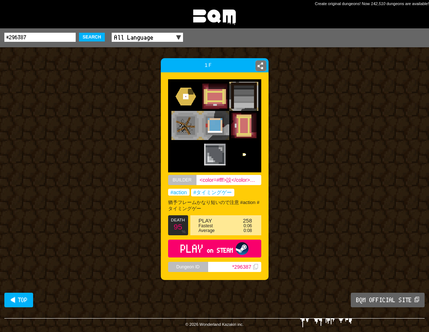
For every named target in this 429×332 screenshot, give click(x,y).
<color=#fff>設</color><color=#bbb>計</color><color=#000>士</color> (230, 180)
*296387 (245, 267)
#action (179, 192)
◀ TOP (19, 300)
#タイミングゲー (213, 192)
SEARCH (92, 37)
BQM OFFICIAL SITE (387, 300)
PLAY (214, 248)
